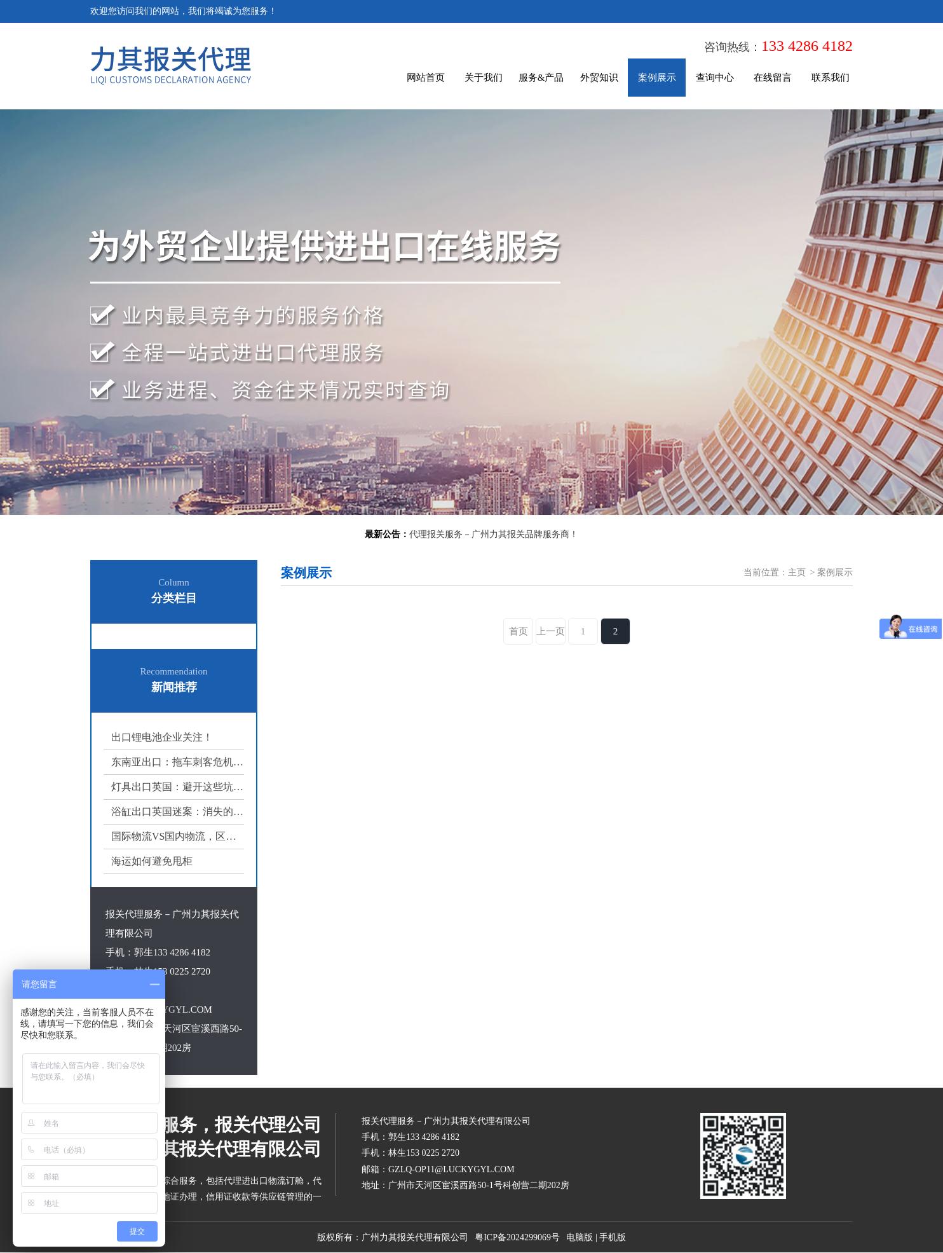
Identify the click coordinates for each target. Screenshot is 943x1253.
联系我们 (830, 77)
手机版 (612, 1237)
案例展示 (657, 77)
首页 (518, 631)
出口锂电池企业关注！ (162, 737)
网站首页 (426, 77)
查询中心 (715, 77)
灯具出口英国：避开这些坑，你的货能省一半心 (177, 786)
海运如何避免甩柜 (152, 861)
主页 (797, 572)
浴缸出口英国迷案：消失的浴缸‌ (177, 811)
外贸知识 (599, 77)
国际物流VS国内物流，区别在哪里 (177, 836)
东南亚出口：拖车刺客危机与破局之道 (177, 762)
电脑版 (579, 1237)
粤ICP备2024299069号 (517, 1237)
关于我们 (484, 77)
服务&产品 (541, 77)
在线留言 (773, 77)
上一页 (550, 631)
